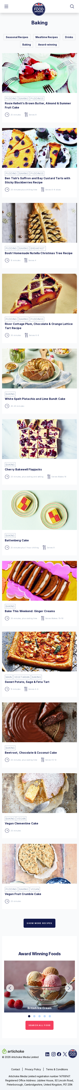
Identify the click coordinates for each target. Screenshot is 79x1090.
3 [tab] (39, 1016)
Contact (15, 1069)
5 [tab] (50, 1016)
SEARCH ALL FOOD (40, 1025)
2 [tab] (34, 1016)
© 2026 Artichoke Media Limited (20, 1057)
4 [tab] (44, 1016)
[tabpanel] (39, 986)
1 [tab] (29, 1016)
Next (66, 986)
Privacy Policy (33, 1069)
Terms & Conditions (57, 1069)
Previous (7, 986)
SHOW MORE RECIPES (39, 923)
